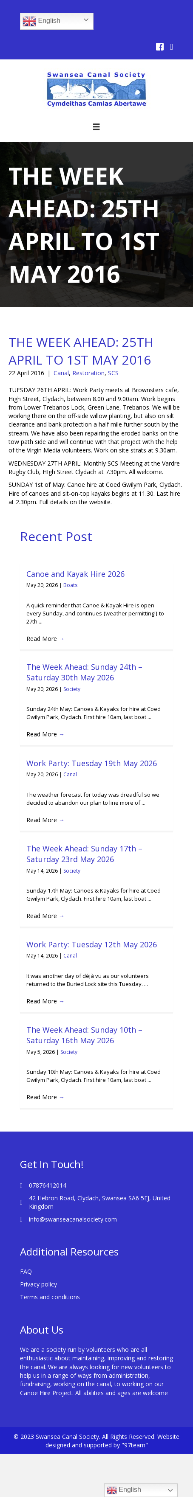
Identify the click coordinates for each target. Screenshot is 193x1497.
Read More (45, 639)
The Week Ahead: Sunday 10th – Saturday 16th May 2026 (84, 1035)
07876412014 (47, 1185)
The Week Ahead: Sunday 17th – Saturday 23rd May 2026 (84, 853)
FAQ (26, 1271)
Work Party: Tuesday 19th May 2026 (91, 763)
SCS (113, 373)
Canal (61, 373)
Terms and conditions (50, 1297)
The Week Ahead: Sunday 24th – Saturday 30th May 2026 (84, 672)
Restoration (88, 373)
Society (71, 689)
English (41, 21)
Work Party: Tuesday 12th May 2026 (91, 944)
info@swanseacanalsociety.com (73, 1219)
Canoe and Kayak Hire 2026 (75, 574)
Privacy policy (38, 1284)
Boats (70, 585)
